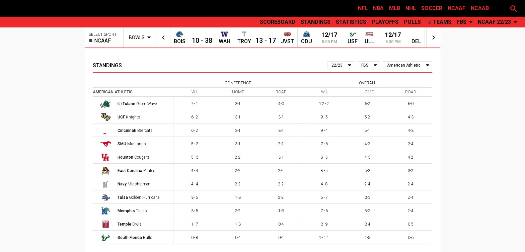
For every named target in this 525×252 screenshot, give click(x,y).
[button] (514, 8)
